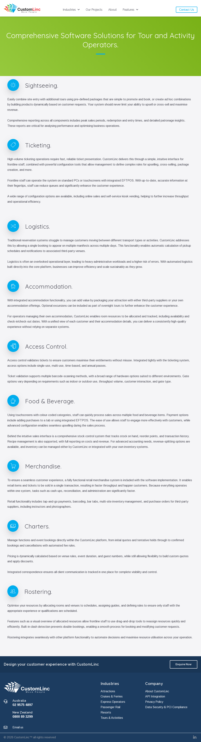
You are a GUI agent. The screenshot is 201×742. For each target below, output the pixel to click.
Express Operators (113, 701)
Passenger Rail (110, 707)
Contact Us (186, 9)
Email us (17, 727)
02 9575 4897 (22, 705)
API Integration (155, 696)
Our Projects (94, 9)
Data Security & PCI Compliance (166, 707)
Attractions (108, 691)
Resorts (106, 712)
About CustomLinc (157, 691)
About (112, 9)
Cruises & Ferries (112, 696)
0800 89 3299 (22, 716)
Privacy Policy (154, 701)
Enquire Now (183, 664)
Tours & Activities (112, 717)
